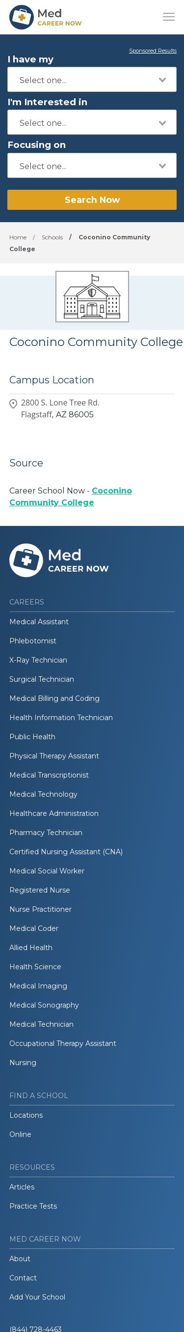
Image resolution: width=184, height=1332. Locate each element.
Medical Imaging (38, 986)
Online (20, 1134)
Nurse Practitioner (40, 909)
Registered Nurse (39, 890)
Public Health (32, 736)
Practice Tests (33, 1206)
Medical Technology (43, 794)
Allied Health (31, 947)
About (19, 1258)
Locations (26, 1115)
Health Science (35, 966)
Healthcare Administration (54, 813)
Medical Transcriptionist (49, 775)
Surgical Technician (41, 679)
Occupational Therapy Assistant (62, 1043)
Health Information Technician (61, 717)
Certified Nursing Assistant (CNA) (66, 851)
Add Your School (37, 1297)
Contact (23, 1278)
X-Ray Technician (38, 660)
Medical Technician (41, 1024)
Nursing (22, 1062)
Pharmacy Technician (45, 832)
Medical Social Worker (46, 871)
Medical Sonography (44, 1005)
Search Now (92, 200)
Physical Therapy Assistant (54, 756)
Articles (21, 1187)
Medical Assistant (39, 621)
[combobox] (92, 79)
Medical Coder (33, 928)
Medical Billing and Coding (54, 698)
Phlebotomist (32, 641)
